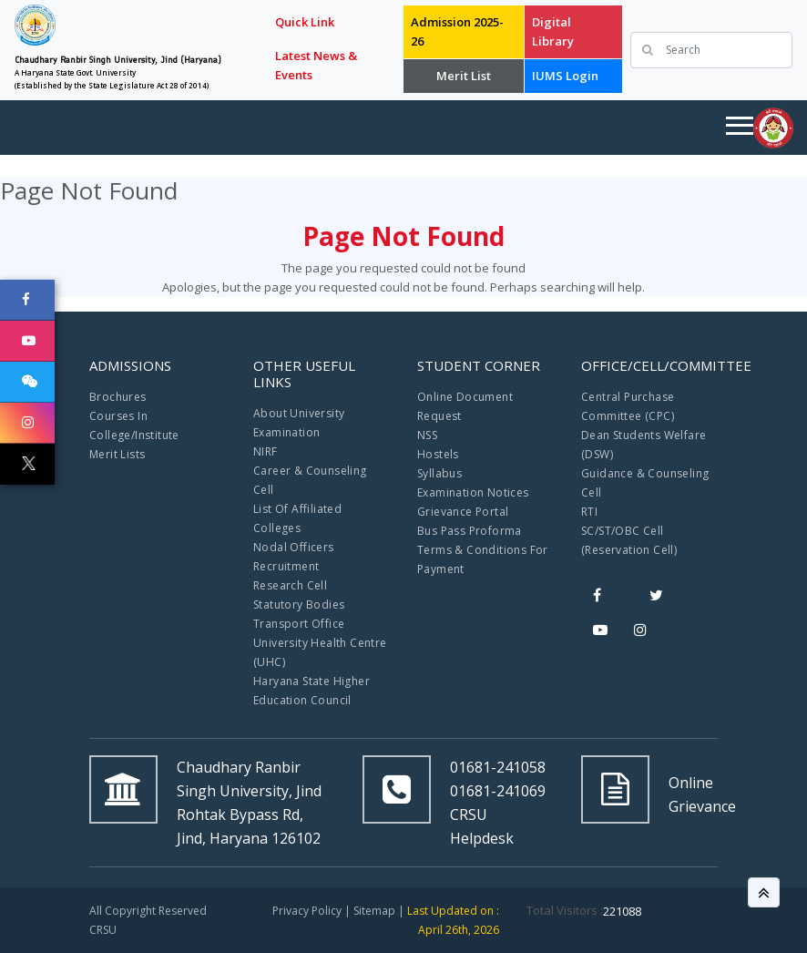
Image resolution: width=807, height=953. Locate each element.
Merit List (463, 75)
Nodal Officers (293, 547)
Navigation (48, 130)
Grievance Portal (462, 511)
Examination (286, 432)
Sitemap (374, 910)
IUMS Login (565, 75)
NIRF (265, 451)
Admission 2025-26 (457, 31)
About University (298, 413)
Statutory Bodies (298, 604)
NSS (427, 435)
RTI (589, 511)
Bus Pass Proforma (469, 530)
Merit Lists (117, 454)
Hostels (438, 454)
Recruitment (286, 566)
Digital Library (553, 31)
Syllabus (439, 473)
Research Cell (290, 585)
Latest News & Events (316, 65)
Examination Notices (473, 492)
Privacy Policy (307, 910)
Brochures (118, 397)
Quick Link (304, 22)
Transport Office (298, 623)
